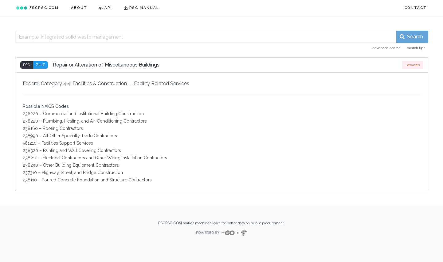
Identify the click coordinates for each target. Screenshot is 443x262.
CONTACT (416, 8)
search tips (416, 48)
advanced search (387, 48)
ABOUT (79, 8)
